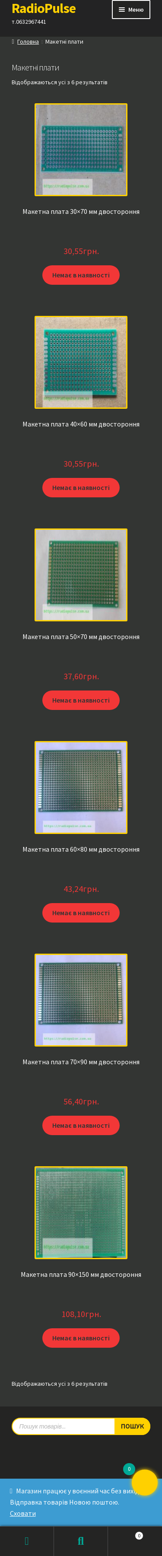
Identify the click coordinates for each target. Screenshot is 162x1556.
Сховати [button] (23, 1513)
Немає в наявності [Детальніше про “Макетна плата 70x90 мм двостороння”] (81, 1125)
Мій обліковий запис (27, 1541)
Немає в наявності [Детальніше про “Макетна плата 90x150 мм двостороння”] (81, 1337)
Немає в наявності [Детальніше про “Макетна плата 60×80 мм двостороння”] (81, 912)
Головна (28, 41)
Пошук (81, 1541)
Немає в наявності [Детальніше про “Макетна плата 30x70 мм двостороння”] (81, 274)
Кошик (125, 1533)
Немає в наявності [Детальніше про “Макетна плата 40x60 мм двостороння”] (81, 487)
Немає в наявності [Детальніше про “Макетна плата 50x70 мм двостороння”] (81, 700)
